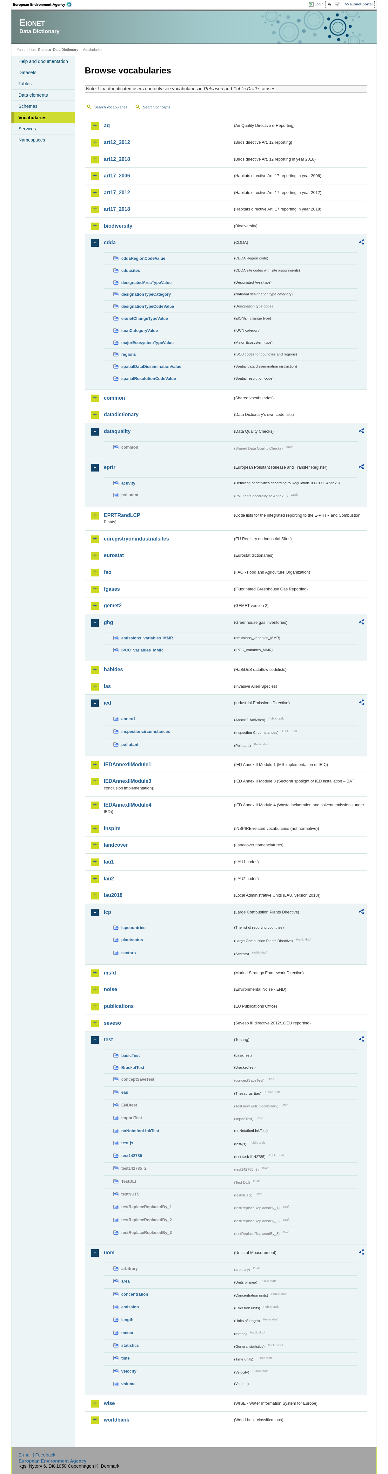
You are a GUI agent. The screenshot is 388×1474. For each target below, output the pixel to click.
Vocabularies (32, 117)
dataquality (117, 431)
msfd (110, 972)
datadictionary (121, 414)
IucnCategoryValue (139, 330)
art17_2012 (117, 192)
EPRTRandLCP (122, 515)
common (114, 398)
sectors (128, 952)
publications (119, 1006)
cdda (110, 242)
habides (113, 669)
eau (124, 1092)
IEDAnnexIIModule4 (127, 805)
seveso (112, 1023)
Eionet (43, 50)
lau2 (109, 878)
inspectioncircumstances (145, 731)
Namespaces (31, 139)
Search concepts (156, 107)
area (125, 1281)
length (127, 1319)
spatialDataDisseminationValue (151, 366)
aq (107, 125)
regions (128, 354)
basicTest (130, 1055)
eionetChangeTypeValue (144, 318)
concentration (134, 1294)
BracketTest (132, 1067)
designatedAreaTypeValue (146, 282)
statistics (130, 1345)
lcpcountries (133, 927)
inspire (112, 828)
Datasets (27, 72)
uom (109, 1252)
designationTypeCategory (146, 294)
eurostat (114, 555)
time (125, 1358)
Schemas (27, 106)
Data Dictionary (65, 50)
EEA (44, 4)
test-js (127, 1142)
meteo (127, 1332)
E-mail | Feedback (36, 1454)
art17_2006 (117, 175)
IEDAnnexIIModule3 (127, 781)
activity (128, 483)
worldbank (116, 1419)
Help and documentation (43, 61)
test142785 (131, 1155)
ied (107, 703)
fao (107, 572)
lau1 (109, 861)
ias (107, 686)
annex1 (128, 718)
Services (27, 128)
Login (319, 4)
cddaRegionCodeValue (143, 258)
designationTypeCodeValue (147, 306)
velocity (129, 1371)
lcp (107, 912)
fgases (112, 589)
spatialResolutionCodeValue (148, 378)
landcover (116, 845)
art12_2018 (117, 159)
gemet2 (113, 605)
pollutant (129, 744)
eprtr (109, 467)
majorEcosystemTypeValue (147, 342)
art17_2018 (117, 209)
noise (110, 989)
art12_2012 (117, 142)
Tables (25, 83)
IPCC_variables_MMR (142, 650)
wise (109, 1403)
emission (130, 1307)
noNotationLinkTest (140, 1130)
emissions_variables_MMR (147, 638)
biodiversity (118, 226)
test (108, 1039)
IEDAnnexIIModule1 (127, 764)
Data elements (33, 95)
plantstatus (132, 939)
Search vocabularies (110, 107)
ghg (108, 622)
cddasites (130, 270)
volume (128, 1383)
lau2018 (113, 895)
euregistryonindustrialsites (136, 538)
